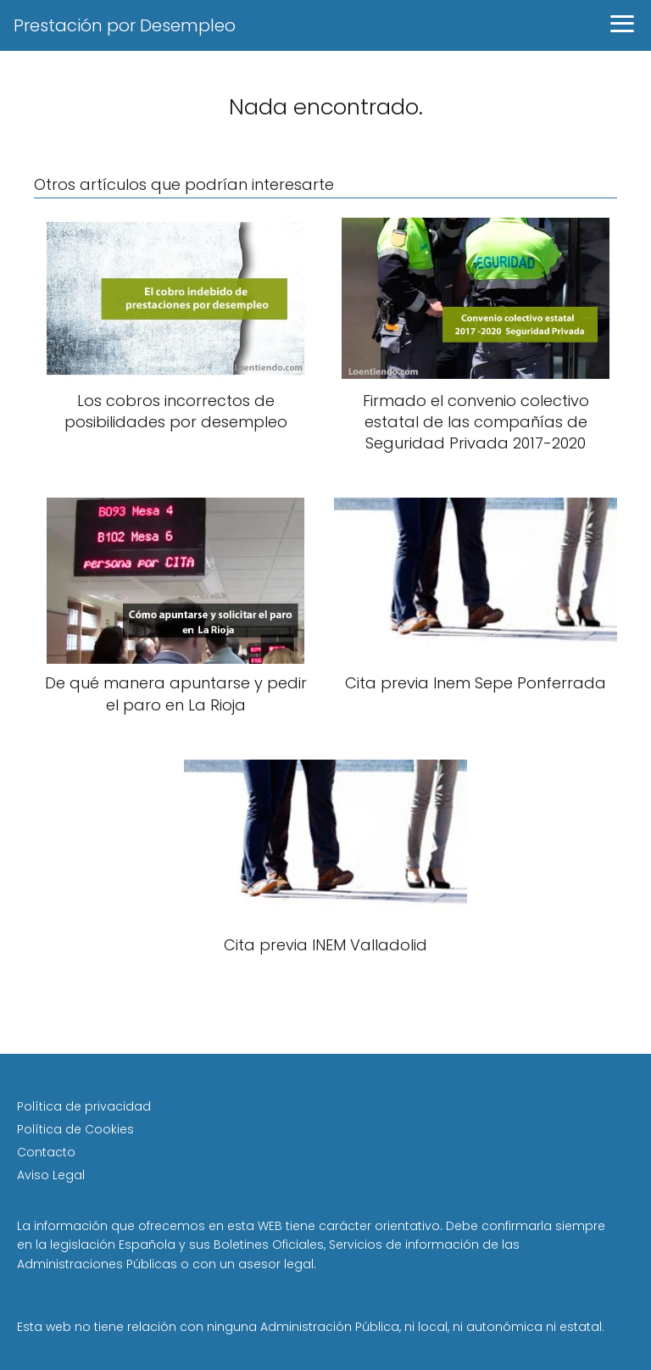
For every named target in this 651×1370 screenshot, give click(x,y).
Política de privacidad (84, 1106)
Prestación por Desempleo (125, 25)
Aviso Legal (51, 1175)
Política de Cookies (75, 1129)
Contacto (46, 1152)
